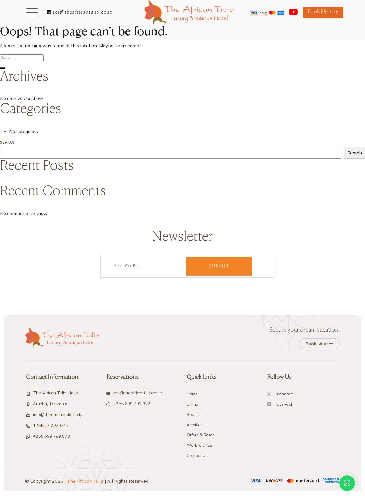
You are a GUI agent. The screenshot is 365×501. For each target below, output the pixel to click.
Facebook (280, 479)
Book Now (319, 419)
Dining (192, 479)
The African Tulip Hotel (56, 468)
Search (8, 142)
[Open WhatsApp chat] (347, 483)
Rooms (193, 489)
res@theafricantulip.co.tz (79, 12)
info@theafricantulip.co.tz (58, 489)
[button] (32, 12)
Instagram (280, 469)
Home (192, 469)
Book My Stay (323, 11)
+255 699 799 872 (131, 479)
